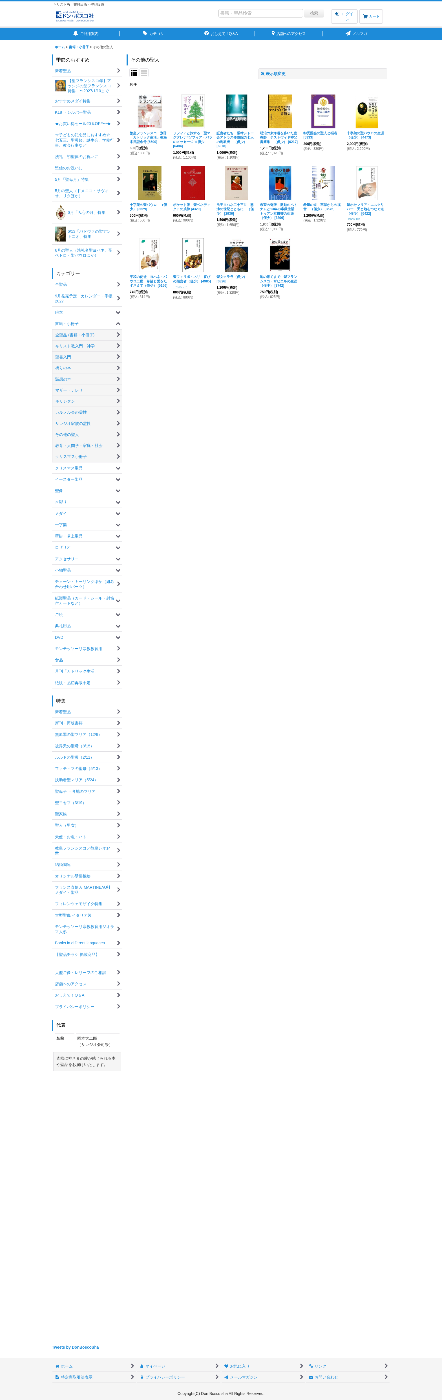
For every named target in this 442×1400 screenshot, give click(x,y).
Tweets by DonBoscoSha (75, 1347)
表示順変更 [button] (273, 73)
